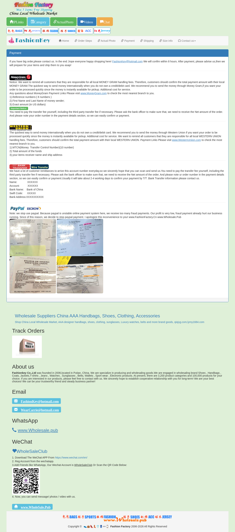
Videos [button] (88, 22)
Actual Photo (107, 40)
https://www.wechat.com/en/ (71, 457)
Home (64, 40)
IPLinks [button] (18, 22)
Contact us (187, 40)
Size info (166, 40)
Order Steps (83, 40)
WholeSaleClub (29, 451)
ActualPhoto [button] (65, 22)
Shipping (147, 40)
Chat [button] (106, 22)
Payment (128, 40)
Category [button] (40, 22)
